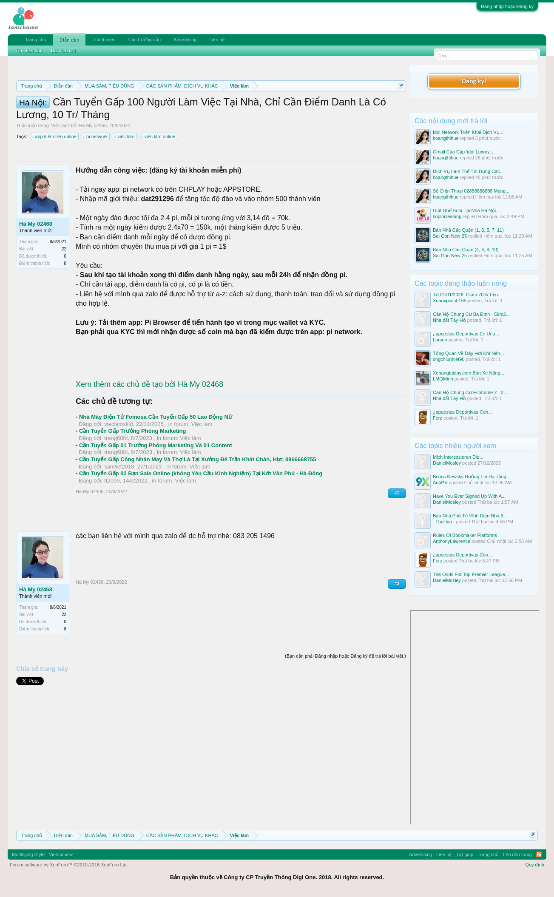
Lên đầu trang (517, 854)
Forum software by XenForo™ (69, 864)
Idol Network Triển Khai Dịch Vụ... (468, 132)
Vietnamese (61, 854)
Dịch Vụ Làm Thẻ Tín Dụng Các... (468, 171)
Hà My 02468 (93, 163)
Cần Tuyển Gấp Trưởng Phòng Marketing (132, 469)
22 (64, 287)
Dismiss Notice (399, 105)
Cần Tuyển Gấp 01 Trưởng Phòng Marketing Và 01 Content (155, 483)
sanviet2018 (119, 505)
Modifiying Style (28, 854)
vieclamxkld (118, 462)
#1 (397, 531)
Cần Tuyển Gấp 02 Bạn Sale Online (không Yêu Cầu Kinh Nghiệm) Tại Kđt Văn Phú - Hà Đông (200, 511)
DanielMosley (447, 463)
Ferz (437, 417)
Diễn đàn (69, 40)
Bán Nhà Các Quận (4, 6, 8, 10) (466, 249)
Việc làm (60, 163)
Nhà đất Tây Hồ (449, 320)
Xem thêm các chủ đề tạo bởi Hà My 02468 (149, 422)
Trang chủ (35, 39)
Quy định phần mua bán (293, 106)
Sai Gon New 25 (450, 235)
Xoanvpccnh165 (449, 300)
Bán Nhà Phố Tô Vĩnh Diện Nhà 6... (470, 515)
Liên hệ (217, 39)
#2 (397, 621)
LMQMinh (443, 378)
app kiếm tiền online (54, 175)
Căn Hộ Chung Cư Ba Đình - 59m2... (471, 314)
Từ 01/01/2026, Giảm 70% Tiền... (467, 294)
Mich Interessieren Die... (458, 457)
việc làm (124, 175)
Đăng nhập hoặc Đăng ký (507, 6)
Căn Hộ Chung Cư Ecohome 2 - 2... (470, 392)
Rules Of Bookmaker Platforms (465, 535)
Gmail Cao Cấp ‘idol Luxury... (463, 151)
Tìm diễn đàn (29, 50)
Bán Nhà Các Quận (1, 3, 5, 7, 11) (468, 230)
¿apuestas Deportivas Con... (462, 411)
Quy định (534, 864)
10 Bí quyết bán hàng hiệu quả (250, 115)
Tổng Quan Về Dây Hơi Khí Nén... (468, 353)
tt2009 (111, 519)
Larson (440, 339)
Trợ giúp (464, 854)
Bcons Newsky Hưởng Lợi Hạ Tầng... (471, 476)
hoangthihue (446, 138)
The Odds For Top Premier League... (471, 574)
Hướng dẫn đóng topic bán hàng (135, 115)
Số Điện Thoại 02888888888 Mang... (471, 190)
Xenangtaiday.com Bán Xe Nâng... (468, 372)
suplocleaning (447, 216)
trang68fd (116, 476)
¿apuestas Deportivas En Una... (466, 333)
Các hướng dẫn (144, 39)
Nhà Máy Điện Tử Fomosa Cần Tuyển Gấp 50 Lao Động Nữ (155, 455)
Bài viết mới (63, 50)
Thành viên (103, 39)
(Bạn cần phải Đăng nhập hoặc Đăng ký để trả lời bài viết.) (345, 694)
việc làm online (159, 175)
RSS (539, 854)
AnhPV (440, 482)
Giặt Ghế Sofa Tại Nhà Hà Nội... (466, 210)
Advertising (184, 39)
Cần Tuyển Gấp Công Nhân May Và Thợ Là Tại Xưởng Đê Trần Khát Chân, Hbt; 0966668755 (197, 497)
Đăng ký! (474, 81)
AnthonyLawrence (451, 541)
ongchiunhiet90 (449, 359)
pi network (96, 175)
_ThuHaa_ (444, 521)
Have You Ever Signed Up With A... (469, 496)
